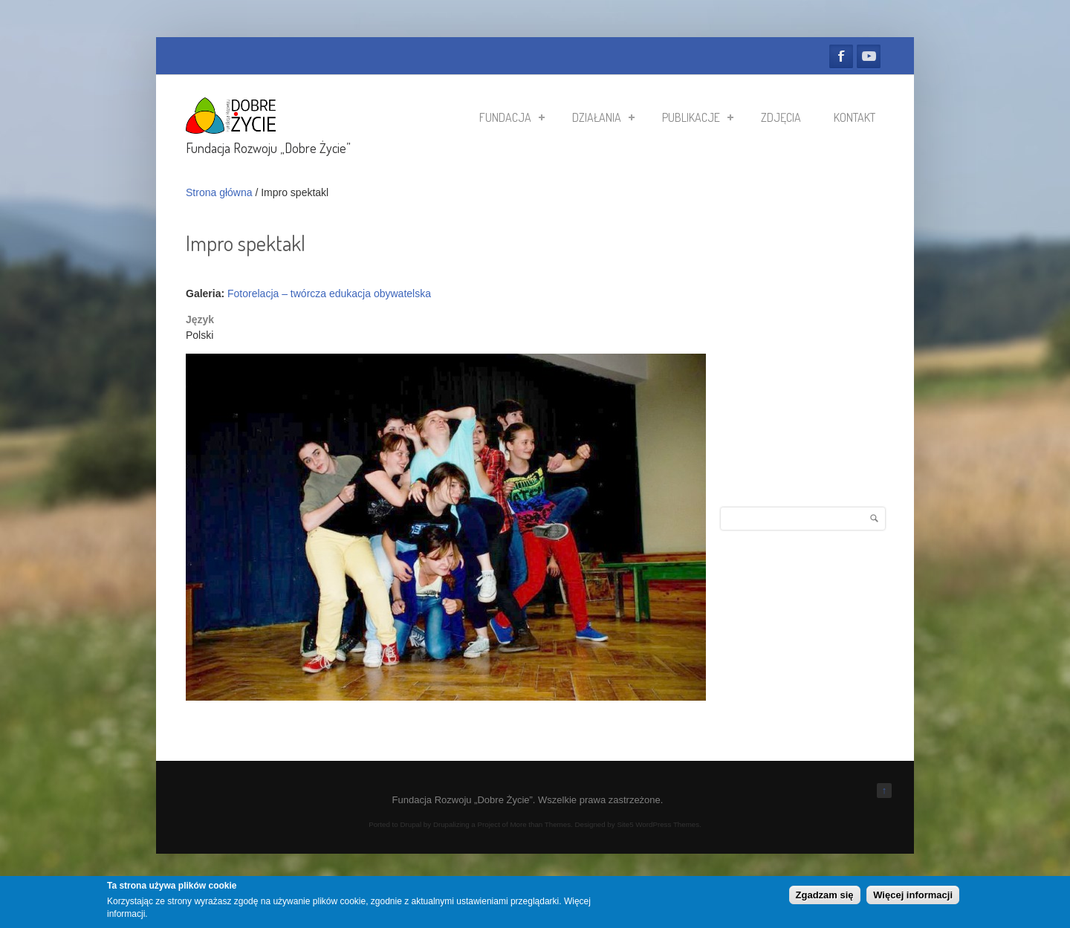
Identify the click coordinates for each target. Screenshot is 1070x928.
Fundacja (512, 117)
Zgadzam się (825, 895)
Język (200, 319)
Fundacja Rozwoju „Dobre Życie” (268, 148)
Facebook (841, 56)
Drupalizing (451, 824)
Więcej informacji (913, 895)
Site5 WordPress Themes (658, 824)
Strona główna (219, 192)
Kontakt (854, 117)
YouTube (869, 56)
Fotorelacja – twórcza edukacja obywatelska (329, 293)
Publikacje (697, 117)
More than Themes (540, 824)
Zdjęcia (781, 117)
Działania (603, 117)
